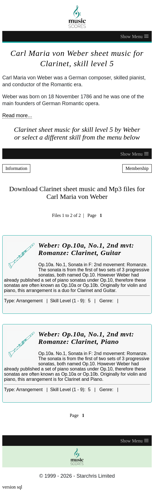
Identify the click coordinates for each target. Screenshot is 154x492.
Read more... (17, 115)
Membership (137, 168)
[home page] (77, 16)
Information (16, 168)
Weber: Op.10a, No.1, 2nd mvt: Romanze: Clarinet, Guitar (86, 249)
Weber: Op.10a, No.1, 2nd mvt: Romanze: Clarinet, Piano (86, 337)
